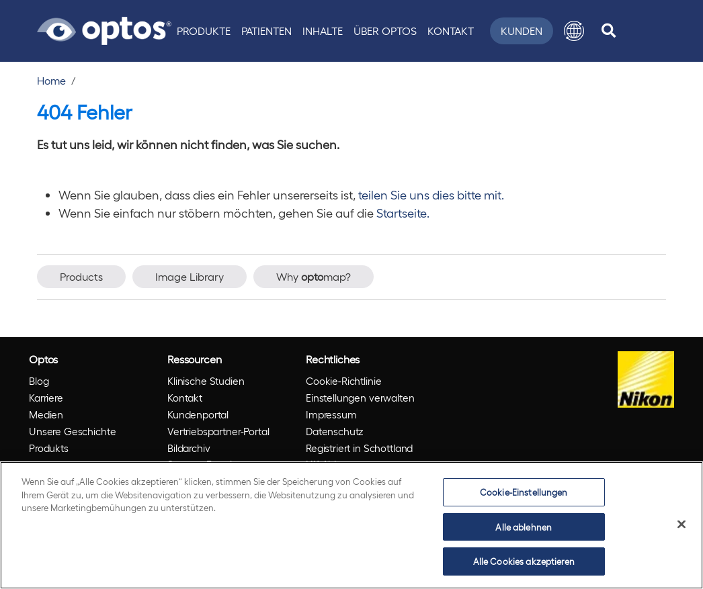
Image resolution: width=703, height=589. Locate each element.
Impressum (331, 414)
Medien (46, 414)
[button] (574, 31)
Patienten (266, 30)
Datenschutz (335, 431)
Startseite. (402, 213)
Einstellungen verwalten (360, 398)
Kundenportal (198, 414)
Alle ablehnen (523, 527)
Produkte (204, 30)
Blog (38, 381)
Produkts (49, 448)
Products (81, 276)
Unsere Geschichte (72, 431)
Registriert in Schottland (359, 448)
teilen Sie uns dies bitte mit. (431, 194)
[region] (351, 525)
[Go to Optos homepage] (104, 29)
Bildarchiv (188, 448)
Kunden (521, 30)
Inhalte (322, 30)
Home (51, 80)
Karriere (46, 398)
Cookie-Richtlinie (343, 381)
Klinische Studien (205, 381)
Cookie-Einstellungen (524, 492)
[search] (608, 31)
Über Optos (385, 30)
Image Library (189, 276)
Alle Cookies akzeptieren (524, 561)
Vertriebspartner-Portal (218, 431)
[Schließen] (681, 524)
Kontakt (450, 30)
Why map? (313, 276)
